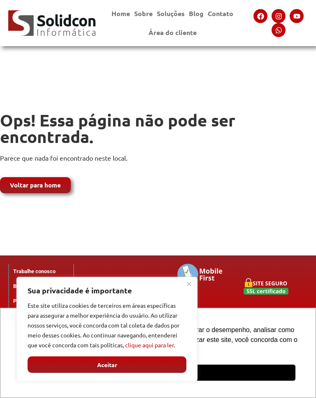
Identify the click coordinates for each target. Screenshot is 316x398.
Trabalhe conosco (34, 271)
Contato (220, 15)
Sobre (143, 15)
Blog (196, 13)
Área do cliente (173, 34)
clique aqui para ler (149, 345)
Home (121, 13)
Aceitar (107, 364)
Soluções (171, 15)
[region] (107, 329)
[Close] (189, 284)
